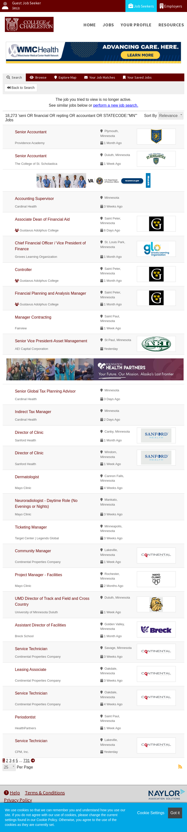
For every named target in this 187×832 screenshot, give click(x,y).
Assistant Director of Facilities (40, 625)
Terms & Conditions (45, 793)
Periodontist (25, 717)
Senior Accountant (31, 132)
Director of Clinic (29, 432)
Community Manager (33, 551)
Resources (171, 25)
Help (12, 793)
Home (90, 25)
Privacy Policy (18, 800)
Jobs (108, 25)
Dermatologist (27, 477)
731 (26, 761)
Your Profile (136, 25)
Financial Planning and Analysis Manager (50, 293)
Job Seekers (141, 6)
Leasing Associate (30, 669)
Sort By (150, 116)
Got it (175, 813)
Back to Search (21, 88)
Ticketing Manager (31, 527)
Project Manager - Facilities (38, 575)
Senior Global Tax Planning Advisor (45, 391)
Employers (171, 6)
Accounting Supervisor (34, 199)
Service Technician (31, 649)
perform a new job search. (115, 105)
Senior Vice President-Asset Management (51, 341)
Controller (23, 270)
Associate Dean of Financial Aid (42, 219)
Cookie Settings (150, 813)
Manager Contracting (33, 317)
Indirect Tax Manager (33, 412)
